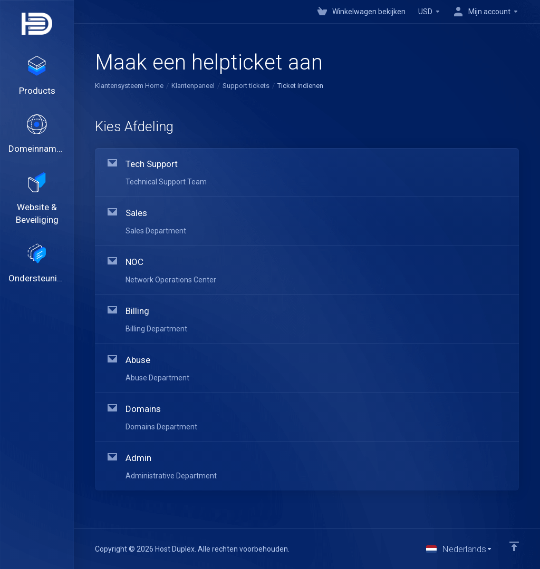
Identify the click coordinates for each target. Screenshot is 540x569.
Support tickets (246, 86)
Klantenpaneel (193, 86)
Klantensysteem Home (129, 86)
